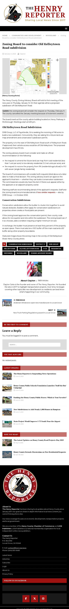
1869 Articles (43, 281)
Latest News (7, 555)
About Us (5, 570)
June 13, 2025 (20, 376)
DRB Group (53, 244)
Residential (56, 249)
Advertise (6, 559)
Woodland (22, 253)
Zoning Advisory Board (41, 253)
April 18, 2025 (19, 454)
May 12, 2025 (19, 443)
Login (4, 566)
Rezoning (8, 253)
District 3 (40, 244)
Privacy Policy (7, 574)
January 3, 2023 (10, 54)
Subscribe (6, 563)
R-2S (45, 249)
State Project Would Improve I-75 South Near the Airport (37, 421)
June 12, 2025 (20, 400)
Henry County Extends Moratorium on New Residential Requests (40, 452)
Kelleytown (9, 249)
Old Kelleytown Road (29, 249)
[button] (65, 28)
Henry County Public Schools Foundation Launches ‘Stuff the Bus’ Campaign (40, 386)
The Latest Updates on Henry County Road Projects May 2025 (39, 440)
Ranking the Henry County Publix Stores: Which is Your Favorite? (40, 397)
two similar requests (46, 192)
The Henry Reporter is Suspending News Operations (35, 374)
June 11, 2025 (19, 412)
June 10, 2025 (20, 424)
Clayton (22, 54)
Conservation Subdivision (20, 244)
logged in (17, 336)
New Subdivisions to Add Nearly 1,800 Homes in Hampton (37, 409)
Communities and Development (26, 35)
